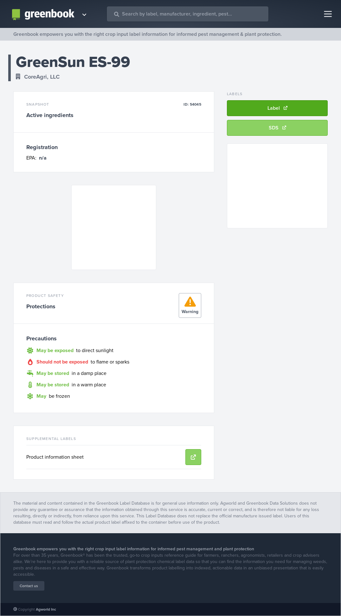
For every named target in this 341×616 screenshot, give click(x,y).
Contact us (29, 586)
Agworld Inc (46, 609)
